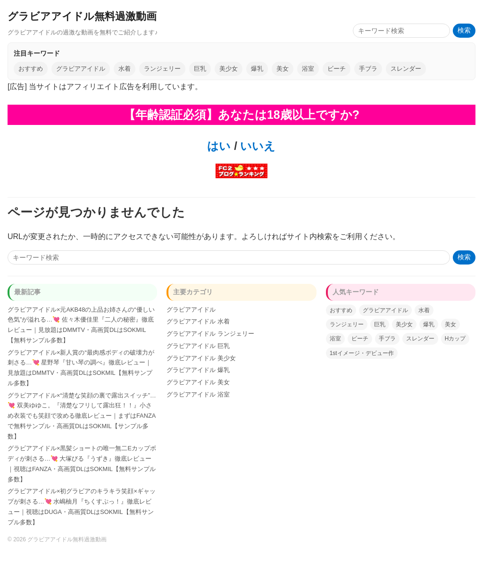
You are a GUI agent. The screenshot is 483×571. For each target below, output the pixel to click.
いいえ (256, 146)
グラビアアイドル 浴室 (198, 394)
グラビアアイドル (80, 68)
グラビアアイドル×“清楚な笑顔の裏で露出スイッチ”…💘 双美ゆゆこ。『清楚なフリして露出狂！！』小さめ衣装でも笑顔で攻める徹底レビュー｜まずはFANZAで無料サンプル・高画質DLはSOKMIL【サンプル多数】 (82, 416)
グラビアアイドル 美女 (198, 382)
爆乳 (257, 68)
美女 (282, 68)
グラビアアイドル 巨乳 (198, 345)
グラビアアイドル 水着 (198, 321)
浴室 (308, 68)
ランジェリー (162, 68)
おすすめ (30, 68)
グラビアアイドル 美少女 (201, 358)
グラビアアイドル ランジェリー (210, 333)
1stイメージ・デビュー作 (362, 353)
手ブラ (368, 68)
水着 (124, 68)
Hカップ (455, 338)
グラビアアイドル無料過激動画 (82, 16)
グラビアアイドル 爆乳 (198, 369)
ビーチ (336, 68)
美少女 (228, 68)
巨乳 (200, 68)
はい (219, 146)
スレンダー (406, 68)
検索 (464, 30)
